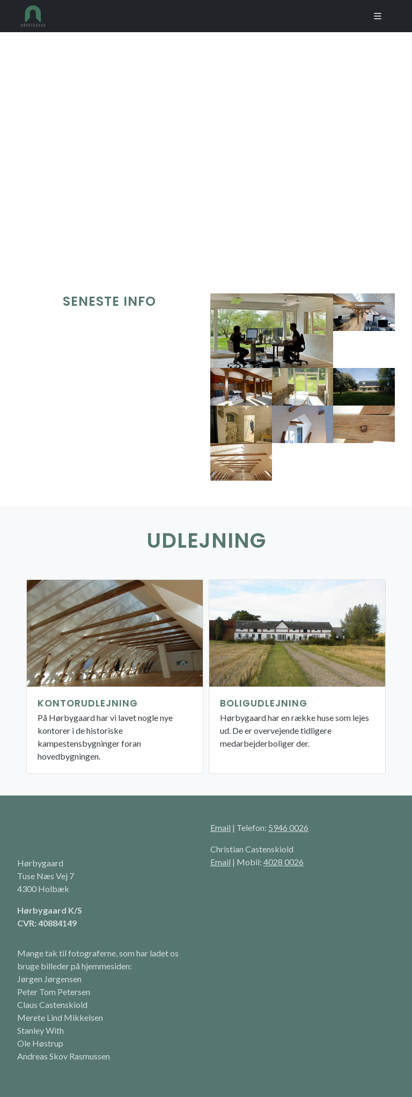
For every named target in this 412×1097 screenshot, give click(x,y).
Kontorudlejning (88, 703)
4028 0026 (283, 862)
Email (220, 827)
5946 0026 (288, 827)
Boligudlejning (263, 703)
